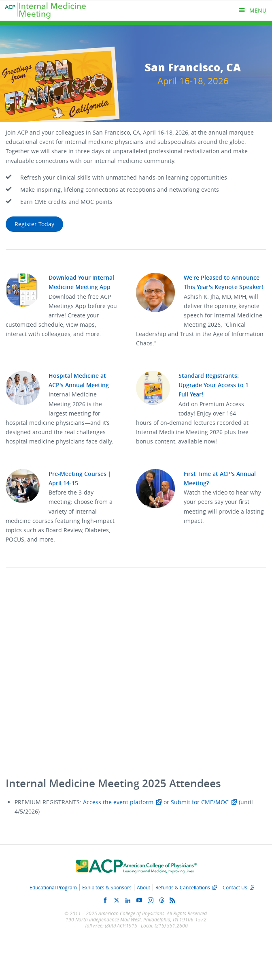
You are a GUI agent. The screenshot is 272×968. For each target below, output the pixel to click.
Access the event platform (118, 802)
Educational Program (53, 887)
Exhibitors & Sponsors (107, 887)
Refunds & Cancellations (182, 887)
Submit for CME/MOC (200, 802)
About (143, 887)
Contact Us (235, 887)
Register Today (34, 224)
